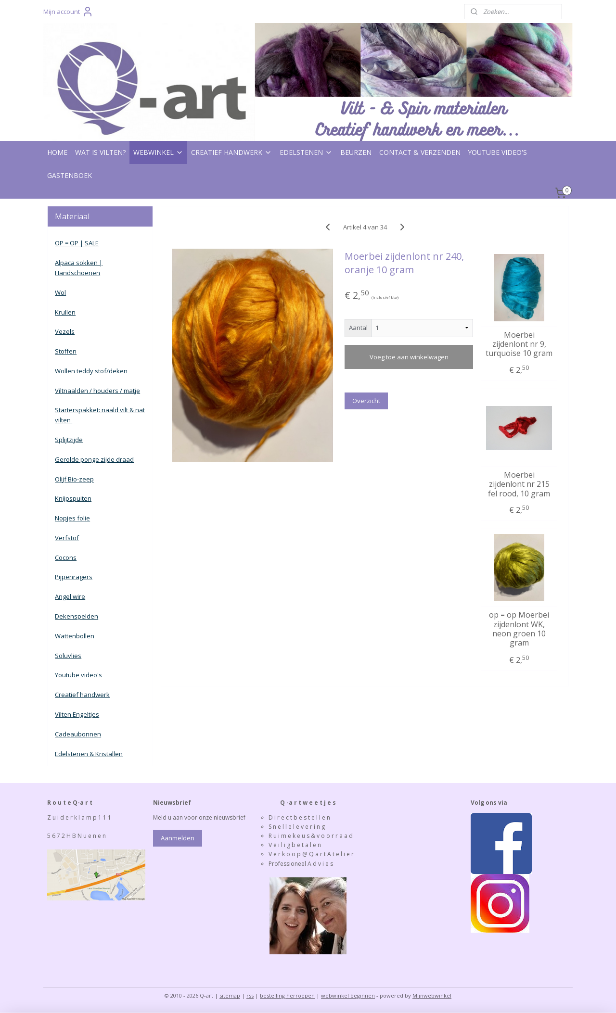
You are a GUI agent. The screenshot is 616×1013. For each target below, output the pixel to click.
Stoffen (66, 351)
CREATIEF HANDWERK (231, 152)
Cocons (66, 557)
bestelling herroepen (287, 995)
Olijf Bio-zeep (74, 479)
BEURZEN (356, 152)
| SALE (88, 243)
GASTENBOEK (69, 175)
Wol (60, 292)
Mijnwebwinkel (431, 995)
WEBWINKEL (158, 152)
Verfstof (67, 537)
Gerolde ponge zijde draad (94, 459)
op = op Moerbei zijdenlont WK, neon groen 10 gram (519, 628)
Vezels (65, 331)
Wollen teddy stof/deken (91, 371)
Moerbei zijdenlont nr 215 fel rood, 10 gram (519, 484)
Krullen (65, 312)
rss (250, 995)
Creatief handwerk (82, 694)
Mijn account (68, 11)
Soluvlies (68, 655)
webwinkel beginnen (348, 995)
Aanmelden (177, 838)
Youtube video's (78, 675)
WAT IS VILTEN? (100, 152)
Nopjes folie (72, 518)
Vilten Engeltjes (77, 714)
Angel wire (70, 596)
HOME (57, 152)
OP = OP (66, 243)
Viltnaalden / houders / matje (97, 390)
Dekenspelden (76, 616)
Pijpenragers (73, 576)
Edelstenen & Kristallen (89, 753)
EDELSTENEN (306, 152)
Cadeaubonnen (78, 734)
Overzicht (366, 400)
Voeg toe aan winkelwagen (408, 357)
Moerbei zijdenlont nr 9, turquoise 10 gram (519, 344)
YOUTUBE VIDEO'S (497, 152)
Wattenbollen (74, 636)
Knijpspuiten (73, 498)
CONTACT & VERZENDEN (420, 152)
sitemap (229, 995)
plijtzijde (71, 439)
